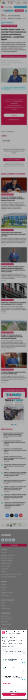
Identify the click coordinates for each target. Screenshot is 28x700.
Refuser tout (14, 688)
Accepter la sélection (14, 691)
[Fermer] (26, 631)
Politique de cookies (14, 697)
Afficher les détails (6, 683)
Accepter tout (14, 694)
